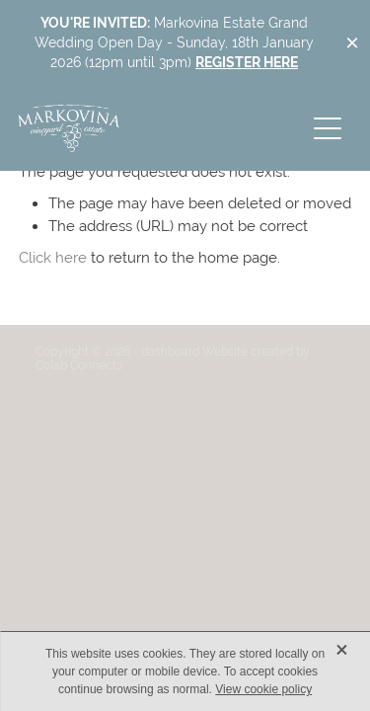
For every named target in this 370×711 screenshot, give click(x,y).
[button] (327, 128)
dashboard (170, 351)
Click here (53, 257)
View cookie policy (263, 689)
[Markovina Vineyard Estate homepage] (162, 128)
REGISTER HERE (246, 62)
